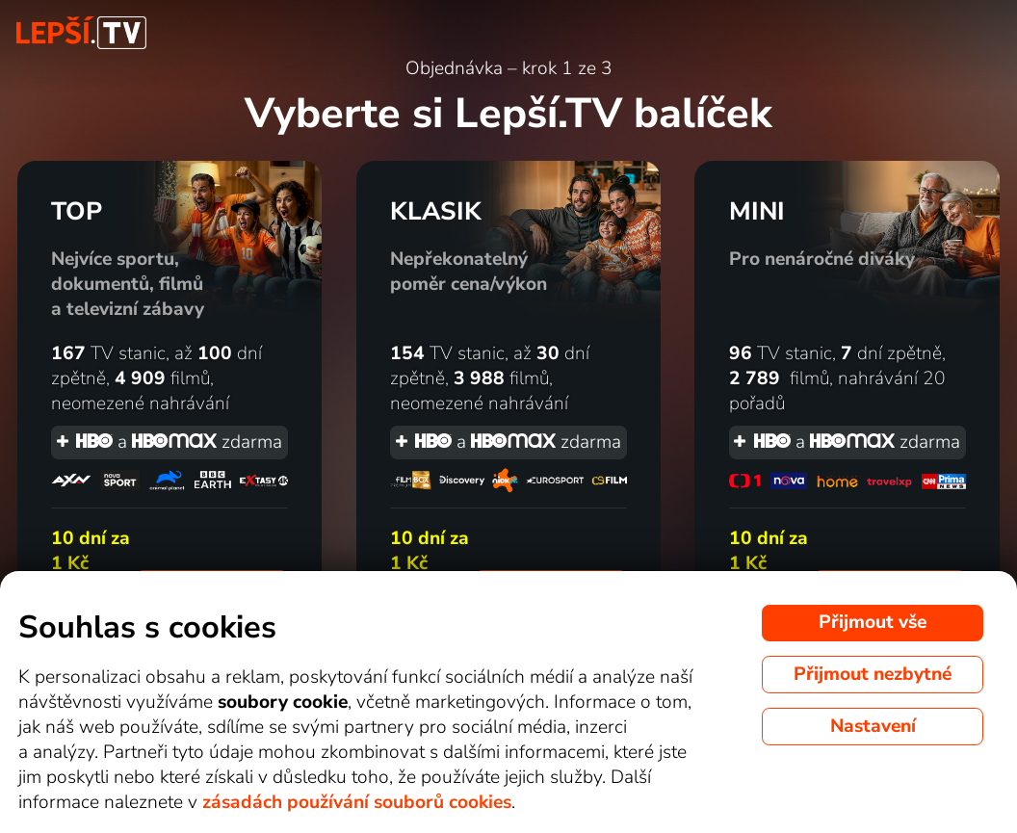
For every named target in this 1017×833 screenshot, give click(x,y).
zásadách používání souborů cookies (356, 802)
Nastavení (873, 726)
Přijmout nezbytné (873, 674)
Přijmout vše (872, 622)
